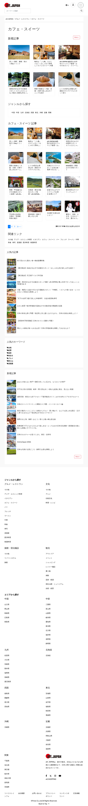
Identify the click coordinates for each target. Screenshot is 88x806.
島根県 (6, 613)
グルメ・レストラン (22, 19)
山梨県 (48, 613)
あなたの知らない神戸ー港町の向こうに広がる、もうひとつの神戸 (41, 382)
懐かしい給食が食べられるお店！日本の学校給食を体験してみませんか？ (43, 328)
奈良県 (48, 744)
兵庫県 (48, 731)
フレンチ (63, 240)
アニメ (48, 494)
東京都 (6, 769)
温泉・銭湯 (50, 580)
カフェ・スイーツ (48, 240)
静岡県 (48, 644)
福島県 (48, 707)
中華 (77, 240)
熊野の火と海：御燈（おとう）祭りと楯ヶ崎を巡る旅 (36, 419)
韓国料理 (33, 242)
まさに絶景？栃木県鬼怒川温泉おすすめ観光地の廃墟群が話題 (39, 306)
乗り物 (48, 571)
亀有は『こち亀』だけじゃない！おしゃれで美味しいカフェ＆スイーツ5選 (43, 64)
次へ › (19, 227)
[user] (73, 5)
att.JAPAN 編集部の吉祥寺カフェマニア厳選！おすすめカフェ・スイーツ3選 (69, 64)
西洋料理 (26, 242)
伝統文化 (49, 498)
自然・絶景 (50, 588)
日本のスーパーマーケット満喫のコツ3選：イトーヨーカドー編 (40, 404)
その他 (10, 240)
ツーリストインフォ (9, 794)
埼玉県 (6, 765)
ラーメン (71, 240)
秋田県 (48, 711)
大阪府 (48, 740)
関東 (49, 113)
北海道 (27, 113)
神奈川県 (7, 778)
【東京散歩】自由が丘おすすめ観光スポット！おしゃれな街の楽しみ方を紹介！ (46, 268)
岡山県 (6, 609)
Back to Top (44, 804)
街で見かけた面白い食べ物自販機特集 (30, 261)
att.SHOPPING (51, 779)
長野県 (48, 639)
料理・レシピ (50, 503)
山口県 (6, 604)
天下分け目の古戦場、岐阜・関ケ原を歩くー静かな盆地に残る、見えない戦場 (45, 389)
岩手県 (48, 702)
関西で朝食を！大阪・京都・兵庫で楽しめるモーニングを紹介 (43, 91)
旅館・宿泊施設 (11, 548)
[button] (66, 5)
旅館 (6, 562)
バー (57, 240)
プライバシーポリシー (50, 794)
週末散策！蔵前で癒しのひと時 (34, 215)
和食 (9, 242)
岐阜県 (48, 618)
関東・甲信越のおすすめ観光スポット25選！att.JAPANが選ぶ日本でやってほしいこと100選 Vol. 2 (15, 192)
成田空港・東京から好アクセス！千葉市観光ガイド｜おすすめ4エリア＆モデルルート (48, 397)
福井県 (48, 635)
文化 (48, 484)
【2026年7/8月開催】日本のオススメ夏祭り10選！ (35, 321)
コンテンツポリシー (64, 794)
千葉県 (6, 761)
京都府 (48, 727)
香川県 (6, 702)
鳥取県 (6, 622)
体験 (47, 575)
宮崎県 (6, 664)
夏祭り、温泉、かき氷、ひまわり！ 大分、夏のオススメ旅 (72, 216)
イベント (49, 558)
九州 (22, 113)
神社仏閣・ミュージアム (54, 584)
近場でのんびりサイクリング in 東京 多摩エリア (53, 192)
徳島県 (6, 694)
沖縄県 (6, 727)
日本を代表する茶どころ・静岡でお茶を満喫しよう (35, 449)
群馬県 (6, 783)
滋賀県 (48, 749)
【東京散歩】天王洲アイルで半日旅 (30, 275)
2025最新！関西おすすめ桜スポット (72, 168)
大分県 (6, 660)
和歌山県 (49, 736)
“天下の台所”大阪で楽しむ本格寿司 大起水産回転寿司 (37, 298)
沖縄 (41, 113)
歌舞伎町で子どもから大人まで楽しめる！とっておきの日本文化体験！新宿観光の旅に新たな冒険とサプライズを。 (48, 427)
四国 (32, 113)
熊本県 (6, 669)
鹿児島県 (7, 682)
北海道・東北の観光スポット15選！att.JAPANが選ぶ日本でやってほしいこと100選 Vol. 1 (34, 192)
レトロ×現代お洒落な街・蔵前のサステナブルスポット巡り (69, 91)
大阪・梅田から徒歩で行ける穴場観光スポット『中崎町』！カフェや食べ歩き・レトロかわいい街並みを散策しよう (48, 291)
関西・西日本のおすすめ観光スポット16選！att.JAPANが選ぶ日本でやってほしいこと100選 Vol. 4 (48, 283)
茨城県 (6, 787)
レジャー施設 (50, 567)
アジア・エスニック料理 (23, 240)
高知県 (6, 707)
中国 (13, 113)
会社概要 (21, 793)
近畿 (45, 113)
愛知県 (48, 622)
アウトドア (50, 554)
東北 (36, 113)
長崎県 (6, 677)
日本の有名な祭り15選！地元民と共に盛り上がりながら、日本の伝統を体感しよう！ (47, 313)
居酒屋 (19, 242)
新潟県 (48, 626)
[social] (46, 776)
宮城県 (48, 694)
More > (76, 37)
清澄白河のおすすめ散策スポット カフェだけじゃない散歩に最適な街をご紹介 (18, 91)
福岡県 (6, 673)
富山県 (48, 609)
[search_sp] (82, 11)
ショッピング (50, 562)
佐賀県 (6, 655)
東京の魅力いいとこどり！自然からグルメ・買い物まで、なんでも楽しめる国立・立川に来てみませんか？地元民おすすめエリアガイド (48, 412)
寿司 (14, 242)
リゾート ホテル (10, 558)
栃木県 (6, 774)
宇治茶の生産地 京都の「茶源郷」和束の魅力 (15, 216)
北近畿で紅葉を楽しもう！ (53, 214)
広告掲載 (76, 793)
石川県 (48, 630)
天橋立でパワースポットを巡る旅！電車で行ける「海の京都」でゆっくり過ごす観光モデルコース (53, 168)
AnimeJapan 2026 (24, 442)
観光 (48, 548)
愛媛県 (6, 698)
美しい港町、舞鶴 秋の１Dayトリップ (18, 63)
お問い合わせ (37, 793)
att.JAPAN (9, 19)
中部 (17, 113)
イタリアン (37, 240)
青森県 (48, 715)
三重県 (48, 604)
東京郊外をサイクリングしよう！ (72, 191)
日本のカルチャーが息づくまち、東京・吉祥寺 (34, 435)
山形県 (48, 698)
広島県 (6, 618)
